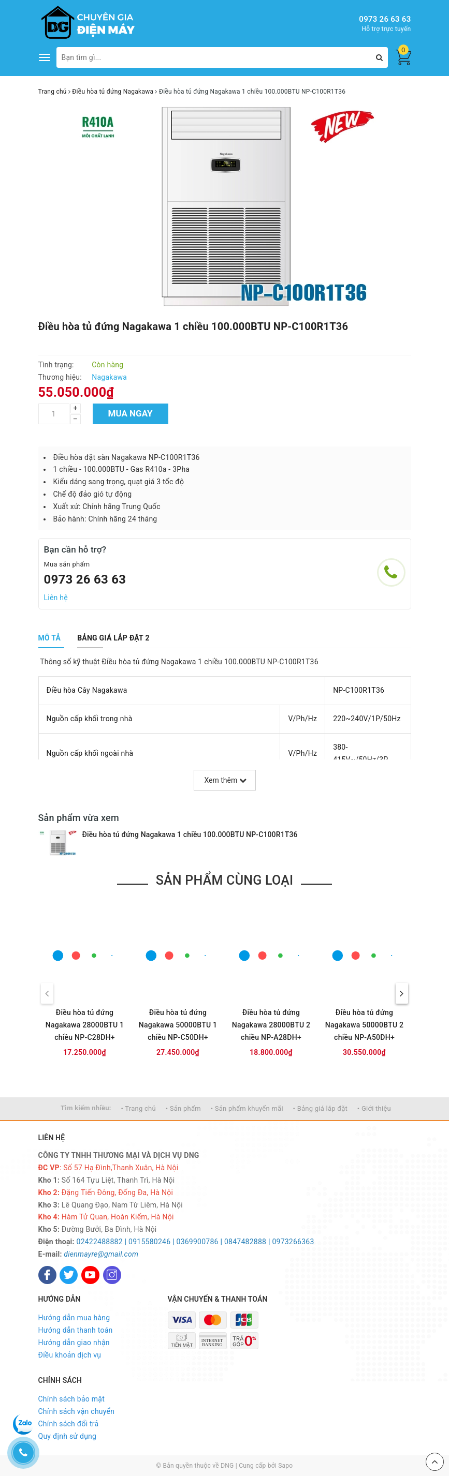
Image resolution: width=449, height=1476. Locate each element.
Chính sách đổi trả (68, 1424)
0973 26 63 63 (385, 19)
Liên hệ (56, 597)
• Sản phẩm (183, 1108)
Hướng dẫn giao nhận (74, 1342)
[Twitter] (69, 1275)
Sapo (285, 1465)
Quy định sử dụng (67, 1436)
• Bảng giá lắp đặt (320, 1108)
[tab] (49, 638)
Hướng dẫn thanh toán (75, 1330)
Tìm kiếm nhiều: (86, 1108)
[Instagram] (112, 1275)
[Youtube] (90, 1275)
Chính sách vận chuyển (76, 1411)
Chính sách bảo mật (71, 1399)
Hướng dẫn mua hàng (74, 1318)
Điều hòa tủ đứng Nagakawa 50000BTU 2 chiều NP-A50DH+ (364, 1024)
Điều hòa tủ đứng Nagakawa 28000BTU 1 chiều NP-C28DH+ (85, 1024)
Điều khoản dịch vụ (70, 1355)
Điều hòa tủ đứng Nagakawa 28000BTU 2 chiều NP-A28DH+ (271, 1024)
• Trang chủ (138, 1108)
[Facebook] (47, 1275)
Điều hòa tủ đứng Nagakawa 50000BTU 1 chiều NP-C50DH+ (178, 1024)
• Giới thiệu (374, 1108)
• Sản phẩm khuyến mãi (247, 1108)
